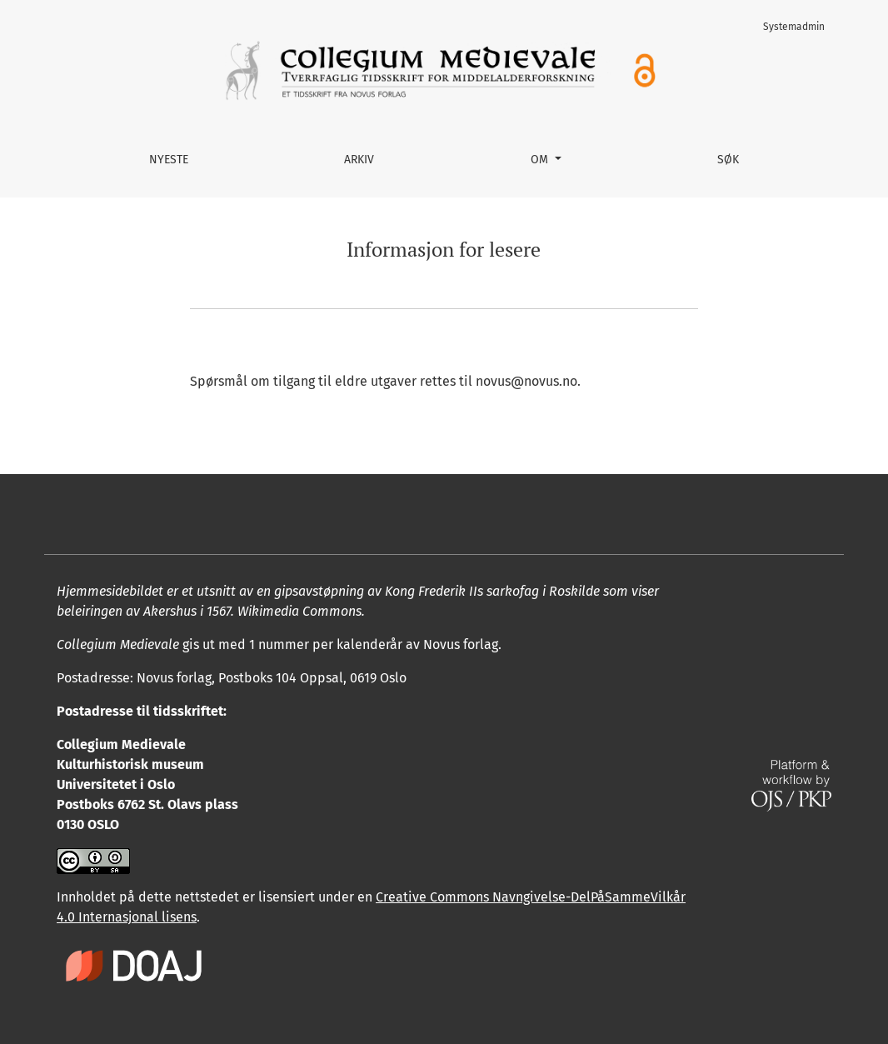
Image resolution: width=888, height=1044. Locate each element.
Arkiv (359, 159)
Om (541, 159)
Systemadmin (794, 26)
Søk (728, 159)
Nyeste (168, 159)
